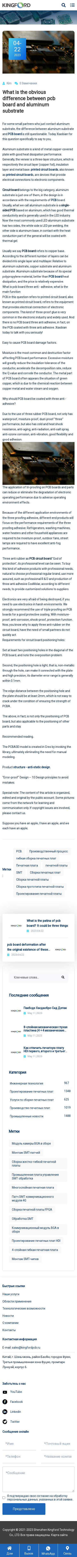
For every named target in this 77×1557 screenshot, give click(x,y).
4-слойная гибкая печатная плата (35, 1250)
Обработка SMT (22, 1218)
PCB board (55, 276)
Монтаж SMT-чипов (25, 1259)
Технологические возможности (23, 1308)
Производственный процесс (48, 851)
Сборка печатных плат (45, 872)
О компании (10, 1322)
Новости (8, 1315)
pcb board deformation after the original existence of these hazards (27, 947)
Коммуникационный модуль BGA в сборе (35, 1229)
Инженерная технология (39, 1083)
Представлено (24, 1509)
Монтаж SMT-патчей (26, 1152)
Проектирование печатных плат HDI (36, 1240)
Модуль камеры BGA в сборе (31, 1143)
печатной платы (57, 865)
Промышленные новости (39, 1116)
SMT (19, 872)
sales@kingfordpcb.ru (26, 1347)
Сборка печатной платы (32, 879)
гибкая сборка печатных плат (36, 858)
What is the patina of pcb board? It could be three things (47, 923)
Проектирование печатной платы (39, 893)
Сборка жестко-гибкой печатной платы (34, 1163)
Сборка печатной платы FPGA (32, 1209)
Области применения (16, 1301)
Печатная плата (27, 865)
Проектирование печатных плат (39, 1091)
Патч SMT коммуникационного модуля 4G (33, 1198)
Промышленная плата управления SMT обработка (35, 1176)
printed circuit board (19, 174)
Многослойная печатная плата (33, 1187)
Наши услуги (10, 1294)
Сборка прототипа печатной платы (40, 886)
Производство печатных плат (39, 1107)
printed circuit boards (44, 169)
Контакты (9, 1330)
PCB (54, 200)
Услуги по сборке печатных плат (39, 1099)
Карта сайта (59, 1535)
